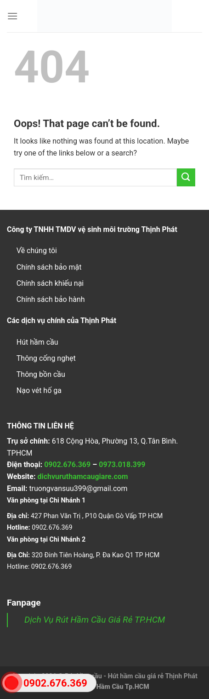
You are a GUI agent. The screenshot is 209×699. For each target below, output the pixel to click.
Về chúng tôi (37, 250)
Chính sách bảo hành (51, 299)
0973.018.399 (122, 464)
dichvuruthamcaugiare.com (82, 476)
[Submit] (186, 177)
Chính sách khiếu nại (50, 283)
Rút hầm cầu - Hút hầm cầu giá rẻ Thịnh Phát (131, 676)
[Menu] (12, 16)
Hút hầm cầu (37, 342)
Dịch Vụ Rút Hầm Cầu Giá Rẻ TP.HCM (94, 619)
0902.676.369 (67, 464)
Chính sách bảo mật (49, 267)
